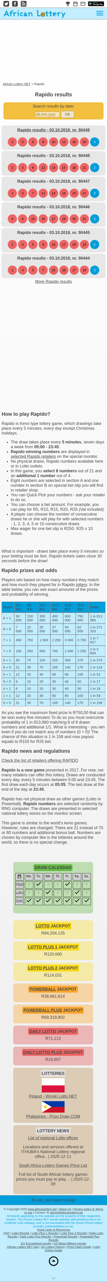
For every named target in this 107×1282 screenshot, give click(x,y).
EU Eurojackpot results (36, 1243)
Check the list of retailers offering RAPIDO (40, 760)
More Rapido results (53, 281)
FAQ (7, 1233)
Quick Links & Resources (53, 1229)
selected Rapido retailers (33, 456)
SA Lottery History (53, 1247)
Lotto (19, 892)
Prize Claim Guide (79, 1247)
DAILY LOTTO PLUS (42, 1052)
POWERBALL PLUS (42, 1010)
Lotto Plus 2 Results (73, 1233)
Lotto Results (20, 1233)
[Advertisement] (53, 51)
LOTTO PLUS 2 (42, 968)
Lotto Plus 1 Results (45, 1233)
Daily (19, 900)
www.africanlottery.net (42, 1209)
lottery (81, 584)
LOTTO (43, 926)
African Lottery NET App (23, 1247)
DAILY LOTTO (42, 1031)
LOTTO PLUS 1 (42, 947)
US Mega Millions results (69, 1243)
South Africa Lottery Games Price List (53, 1165)
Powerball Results (65, 1236)
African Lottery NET (17, 84)
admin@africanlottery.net (66, 1212)
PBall (19, 884)
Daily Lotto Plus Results (35, 1236)
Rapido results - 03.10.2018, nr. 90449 (53, 130)
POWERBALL (42, 989)
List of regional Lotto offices (53, 1138)
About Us (65, 1209)
